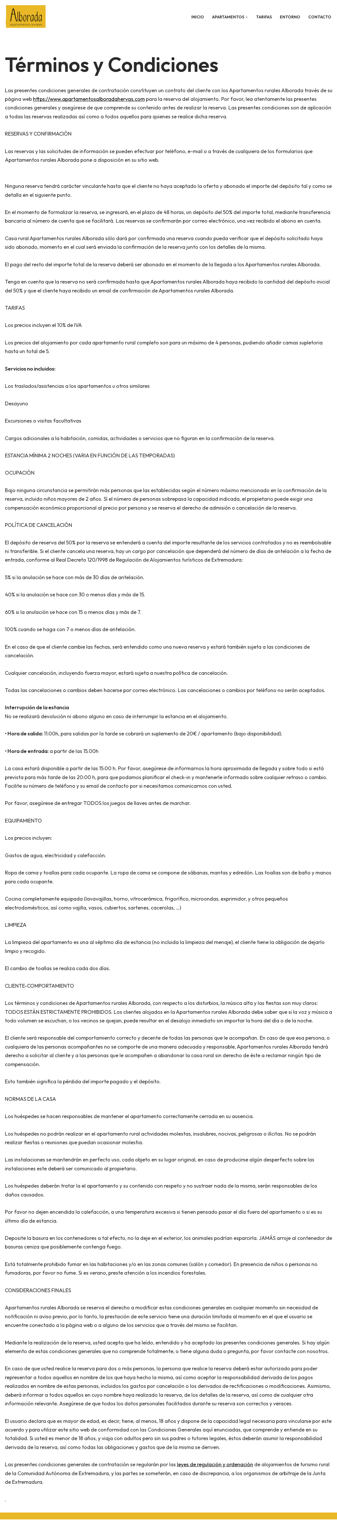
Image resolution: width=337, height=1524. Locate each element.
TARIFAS (264, 17)
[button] (246, 17)
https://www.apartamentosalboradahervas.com (96, 99)
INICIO (197, 17)
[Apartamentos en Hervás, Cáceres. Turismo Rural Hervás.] (27, 17)
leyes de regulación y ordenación (215, 1469)
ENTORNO (290, 17)
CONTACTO (319, 17)
